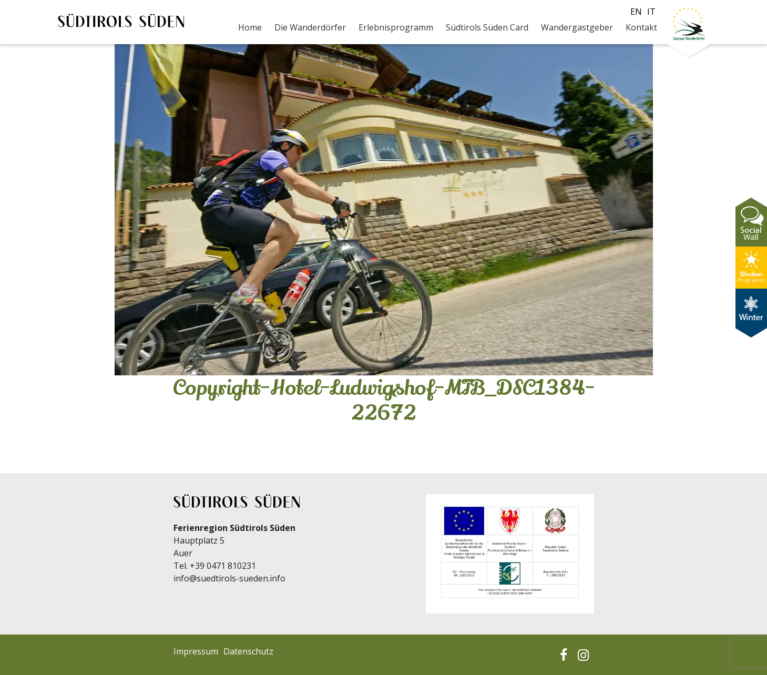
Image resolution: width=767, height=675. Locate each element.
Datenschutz (248, 651)
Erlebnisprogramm (396, 27)
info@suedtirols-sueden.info (229, 578)
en (636, 11)
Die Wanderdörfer (310, 27)
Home (250, 27)
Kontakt (641, 27)
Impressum (195, 651)
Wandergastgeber (577, 27)
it (651, 11)
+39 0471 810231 (223, 565)
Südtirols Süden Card (487, 27)
